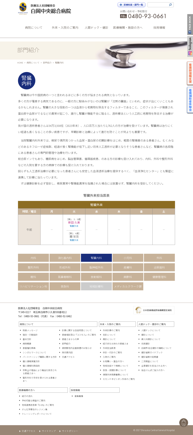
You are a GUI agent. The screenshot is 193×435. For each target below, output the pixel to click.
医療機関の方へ (27, 390)
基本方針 (27, 339)
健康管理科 (159, 277)
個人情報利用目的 (31, 365)
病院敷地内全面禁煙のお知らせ (77, 348)
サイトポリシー (68, 431)
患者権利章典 (29, 348)
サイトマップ (46, 431)
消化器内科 (65, 258)
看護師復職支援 (190, 73)
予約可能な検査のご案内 (33, 400)
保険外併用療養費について (115, 374)
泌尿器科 (159, 267)
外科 (159, 258)
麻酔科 (128, 277)
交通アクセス (68, 356)
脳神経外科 (96, 267)
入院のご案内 (109, 356)
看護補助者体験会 (190, 100)
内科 (33, 258)
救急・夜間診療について (114, 370)
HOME (20, 62)
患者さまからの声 (70, 339)
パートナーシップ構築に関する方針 (40, 356)
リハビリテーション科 (33, 286)
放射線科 (96, 277)
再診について (109, 339)
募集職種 (79, 396)
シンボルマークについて (34, 352)
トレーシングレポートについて (37, 413)
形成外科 (64, 267)
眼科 (33, 277)
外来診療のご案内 (111, 330)
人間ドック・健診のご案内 (152, 324)
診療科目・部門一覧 (133, 4)
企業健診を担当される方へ (154, 365)
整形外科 (33, 267)
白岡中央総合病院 (47, 8)
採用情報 (75, 390)
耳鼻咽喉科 (65, 277)
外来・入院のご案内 (110, 324)
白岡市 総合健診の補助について (156, 348)
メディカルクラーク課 (128, 286)
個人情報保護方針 (31, 361)
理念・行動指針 (30, 334)
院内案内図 (67, 352)
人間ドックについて (150, 330)
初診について (109, 334)
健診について (147, 334)
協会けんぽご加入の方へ (153, 370)
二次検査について (149, 361)
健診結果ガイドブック (152, 352)
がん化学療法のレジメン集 (34, 409)
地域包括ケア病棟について (115, 365)
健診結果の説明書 (149, 356)
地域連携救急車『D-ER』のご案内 (38, 404)
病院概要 (27, 343)
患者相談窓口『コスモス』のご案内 (79, 334)
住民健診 (145, 343)
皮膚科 (128, 267)
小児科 (128, 258)
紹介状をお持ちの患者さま (115, 343)
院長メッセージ (30, 330)
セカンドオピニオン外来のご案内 (119, 379)
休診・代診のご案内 (112, 352)
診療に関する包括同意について (77, 330)
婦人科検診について (150, 339)
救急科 (65, 286)
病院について (33, 62)
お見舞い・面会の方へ (113, 361)
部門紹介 (47, 62)
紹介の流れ (27, 396)
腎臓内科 (96, 258)
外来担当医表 (109, 348)
